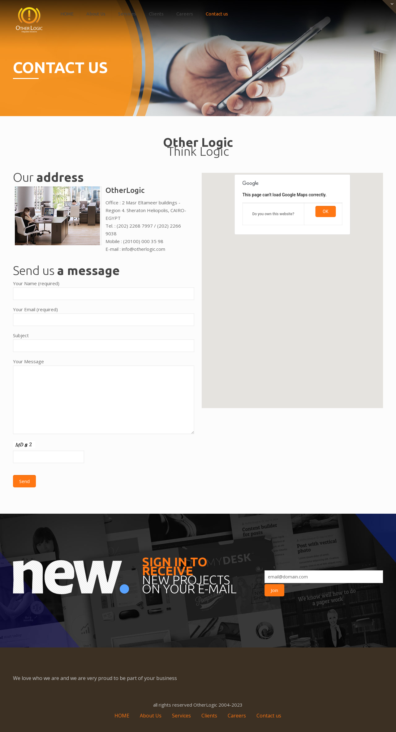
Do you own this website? (273, 214)
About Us (150, 715)
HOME (121, 715)
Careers (237, 715)
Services (181, 715)
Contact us (268, 715)
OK (325, 211)
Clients (209, 715)
